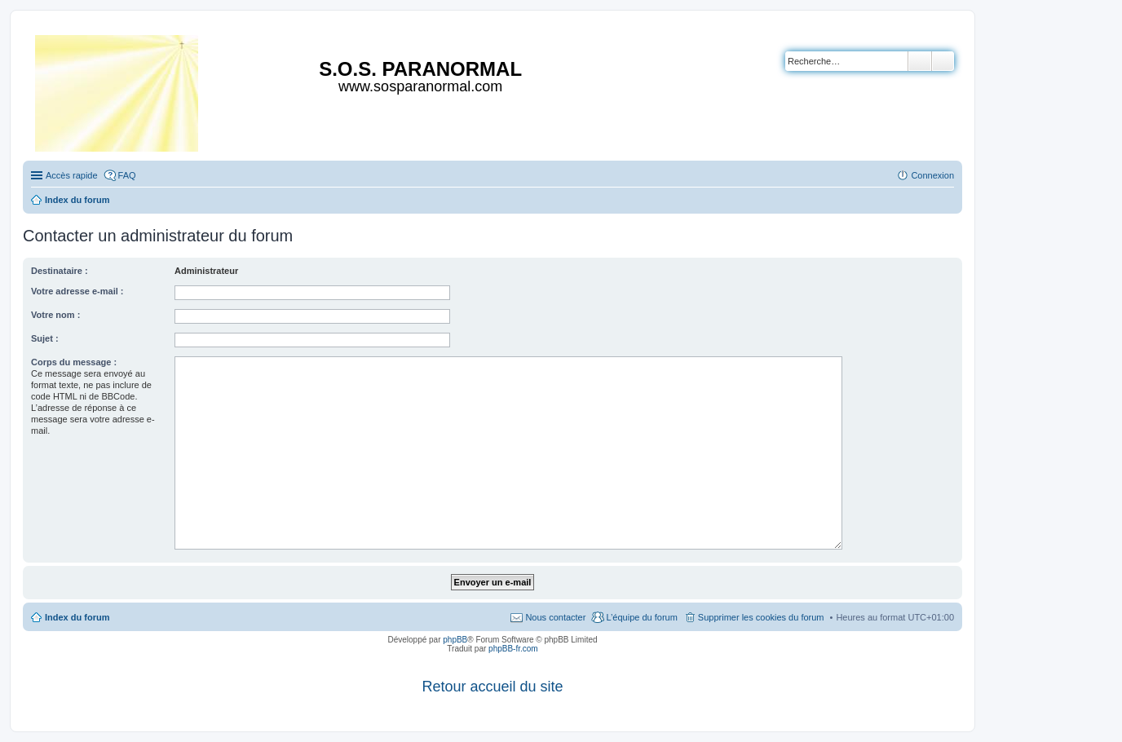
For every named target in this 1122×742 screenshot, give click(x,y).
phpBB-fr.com (513, 648)
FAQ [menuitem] (127, 175)
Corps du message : (74, 362)
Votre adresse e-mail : (77, 291)
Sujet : (45, 338)
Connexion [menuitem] (932, 175)
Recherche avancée (943, 61)
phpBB (455, 639)
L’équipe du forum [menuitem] (641, 617)
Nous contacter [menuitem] (555, 617)
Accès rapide (72, 175)
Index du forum (77, 617)
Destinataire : (59, 271)
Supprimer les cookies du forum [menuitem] (761, 617)
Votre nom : (55, 315)
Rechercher (920, 61)
